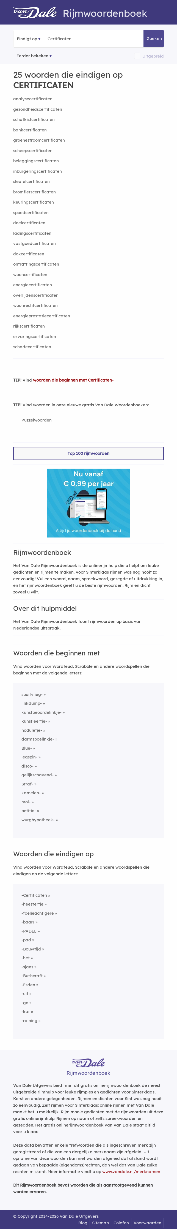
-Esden (28, 984)
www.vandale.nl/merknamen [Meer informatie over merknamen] (131, 1171)
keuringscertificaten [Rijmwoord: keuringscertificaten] (33, 202)
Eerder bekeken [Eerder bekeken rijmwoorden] (32, 55)
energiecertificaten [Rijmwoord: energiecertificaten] (32, 284)
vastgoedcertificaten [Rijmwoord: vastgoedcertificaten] (34, 243)
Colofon (121, 1222)
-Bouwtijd (31, 949)
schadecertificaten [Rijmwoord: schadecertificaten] (32, 346)
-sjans (27, 966)
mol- (26, 801)
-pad (26, 939)
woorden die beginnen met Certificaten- (73, 380)
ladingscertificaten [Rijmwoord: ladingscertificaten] (32, 233)
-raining (29, 1020)
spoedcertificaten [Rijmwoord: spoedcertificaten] (31, 212)
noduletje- (31, 730)
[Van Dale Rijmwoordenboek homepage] (38, 13)
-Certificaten (34, 895)
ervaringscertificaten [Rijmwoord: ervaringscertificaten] (34, 336)
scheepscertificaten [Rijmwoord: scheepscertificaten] (32, 150)
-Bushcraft (32, 975)
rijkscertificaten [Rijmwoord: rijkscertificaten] (29, 326)
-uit (24, 993)
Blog (82, 1222)
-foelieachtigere (37, 913)
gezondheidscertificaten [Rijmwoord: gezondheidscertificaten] (37, 109)
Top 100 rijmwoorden (88, 453)
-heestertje (32, 904)
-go (24, 1002)
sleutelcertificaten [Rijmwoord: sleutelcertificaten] (31, 181)
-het (25, 957)
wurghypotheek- (38, 819)
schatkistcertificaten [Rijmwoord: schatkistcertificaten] (34, 119)
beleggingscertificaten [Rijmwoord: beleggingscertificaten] (36, 160)
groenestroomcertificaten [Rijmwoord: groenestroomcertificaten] (39, 140)
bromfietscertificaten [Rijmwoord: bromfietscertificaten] (34, 192)
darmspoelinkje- (37, 739)
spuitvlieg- (32, 694)
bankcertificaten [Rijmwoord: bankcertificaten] (30, 130)
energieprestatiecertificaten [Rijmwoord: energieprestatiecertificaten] (41, 315)
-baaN (27, 922)
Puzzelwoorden (36, 420)
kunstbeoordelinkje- (41, 712)
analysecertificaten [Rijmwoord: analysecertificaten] (32, 98)
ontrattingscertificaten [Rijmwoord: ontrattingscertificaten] (36, 264)
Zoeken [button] (154, 38)
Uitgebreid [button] (153, 56)
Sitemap (100, 1222)
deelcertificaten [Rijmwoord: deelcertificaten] (29, 222)
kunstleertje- (34, 721)
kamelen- (31, 792)
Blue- (26, 748)
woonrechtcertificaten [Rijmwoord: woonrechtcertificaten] (35, 305)
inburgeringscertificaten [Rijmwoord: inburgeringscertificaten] (37, 171)
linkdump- (31, 703)
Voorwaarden (147, 1222)
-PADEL (29, 931)
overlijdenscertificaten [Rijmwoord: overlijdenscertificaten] (36, 295)
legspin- (29, 757)
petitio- (28, 810)
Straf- (27, 784)
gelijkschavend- (37, 774)
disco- (27, 766)
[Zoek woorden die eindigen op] (74, 38)
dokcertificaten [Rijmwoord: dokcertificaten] (28, 253)
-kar (25, 1011)
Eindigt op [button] (27, 38)
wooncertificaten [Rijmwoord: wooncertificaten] (30, 274)
